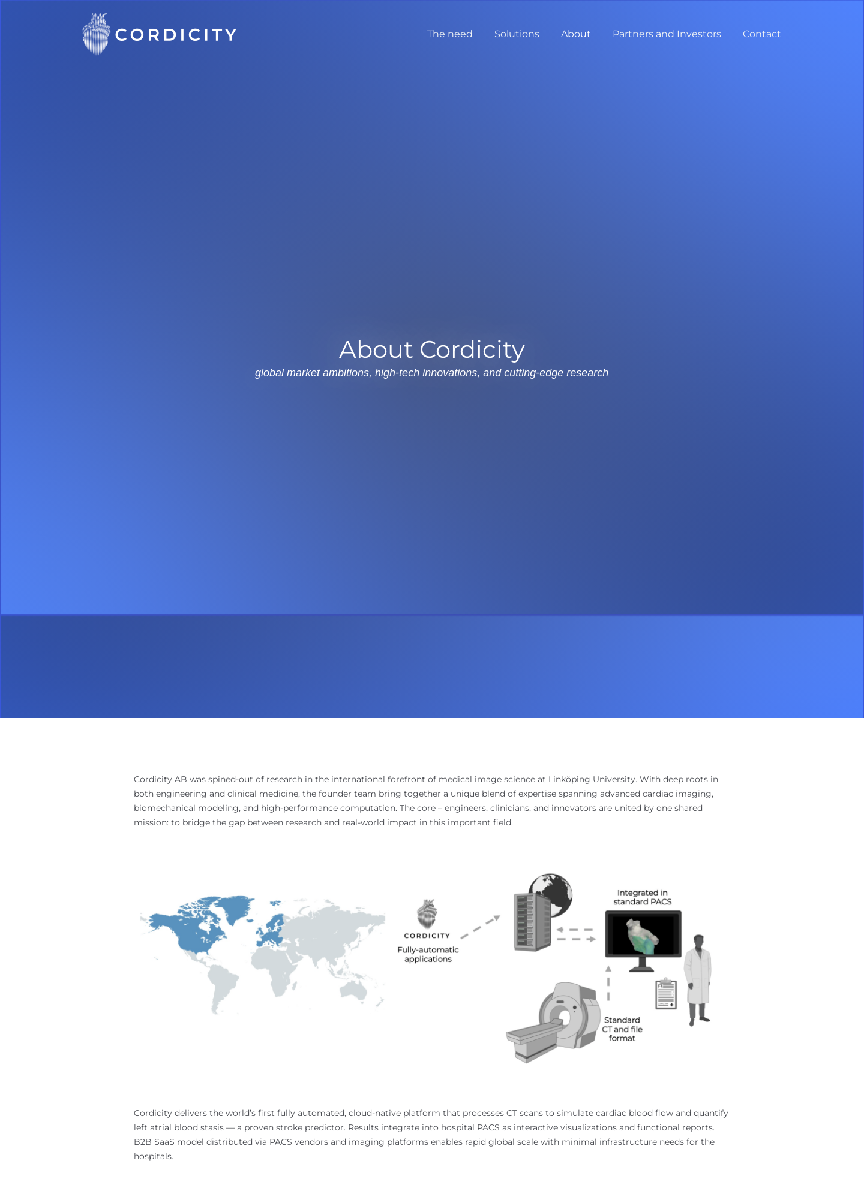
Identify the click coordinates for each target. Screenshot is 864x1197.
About (582, 34)
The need (461, 34)
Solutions (525, 34)
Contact (763, 34)
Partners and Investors (670, 34)
